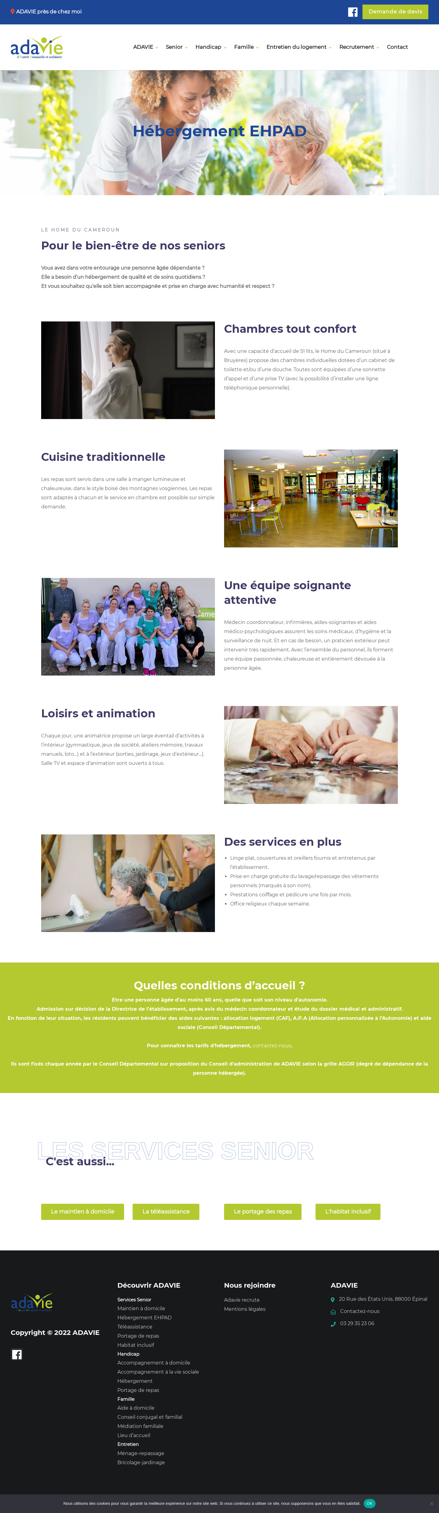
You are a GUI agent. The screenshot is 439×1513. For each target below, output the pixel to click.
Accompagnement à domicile (153, 1363)
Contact (397, 47)
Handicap (208, 47)
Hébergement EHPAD (144, 1318)
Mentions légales (245, 1309)
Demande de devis (395, 12)
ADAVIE (143, 47)
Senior (174, 47)
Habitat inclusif (135, 1345)
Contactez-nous (360, 1311)
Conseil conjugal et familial (149, 1417)
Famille (244, 47)
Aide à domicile (136, 1408)
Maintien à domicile (141, 1308)
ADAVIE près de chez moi (49, 12)
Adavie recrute (242, 1300)
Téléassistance (134, 1327)
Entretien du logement (296, 47)
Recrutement (356, 47)
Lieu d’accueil (133, 1435)
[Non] (431, 1503)
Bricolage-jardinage (141, 1462)
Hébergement (135, 1381)
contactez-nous (272, 1046)
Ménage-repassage (140, 1453)
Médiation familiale (140, 1426)
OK (370, 1503)
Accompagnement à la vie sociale (158, 1372)
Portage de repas (138, 1336)
